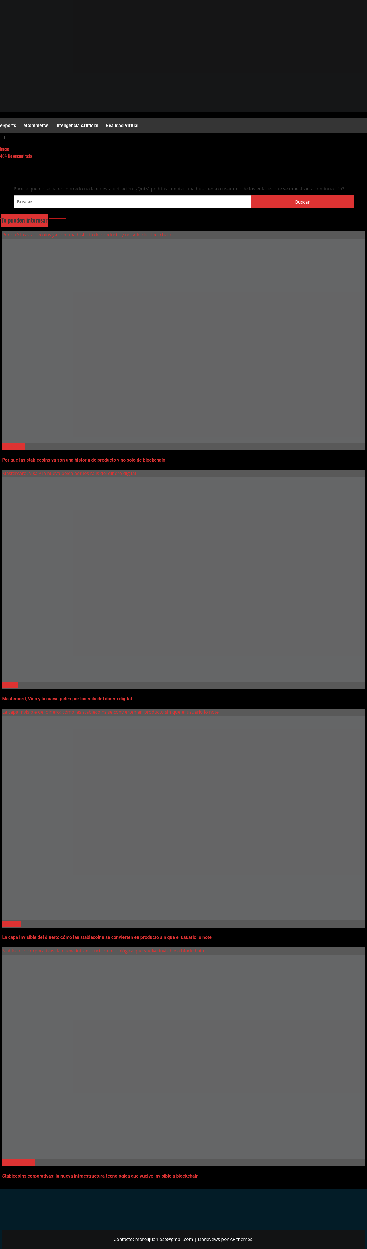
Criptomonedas (18, 1162)
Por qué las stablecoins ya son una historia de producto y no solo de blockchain (86, 234)
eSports (8, 125)
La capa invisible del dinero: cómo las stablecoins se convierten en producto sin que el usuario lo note (110, 712)
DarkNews (209, 1239)
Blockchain (13, 446)
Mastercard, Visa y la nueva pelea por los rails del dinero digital (69, 473)
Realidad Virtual (122, 125)
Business (11, 924)
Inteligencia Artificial (77, 125)
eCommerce (35, 125)
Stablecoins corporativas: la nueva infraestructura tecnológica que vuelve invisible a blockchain (103, 951)
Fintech (10, 685)
